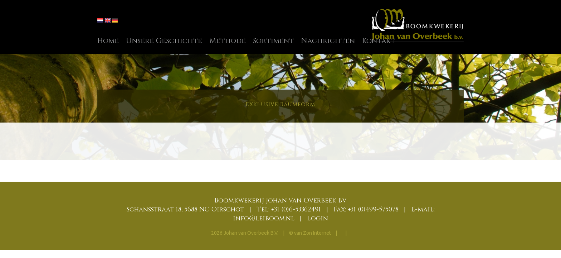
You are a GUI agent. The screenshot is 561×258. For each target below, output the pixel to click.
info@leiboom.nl (263, 218)
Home (108, 41)
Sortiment (273, 41)
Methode (227, 41)
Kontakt (378, 41)
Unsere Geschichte (164, 41)
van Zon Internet (312, 233)
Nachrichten (328, 41)
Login (317, 218)
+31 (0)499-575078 (373, 209)
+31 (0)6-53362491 (296, 209)
